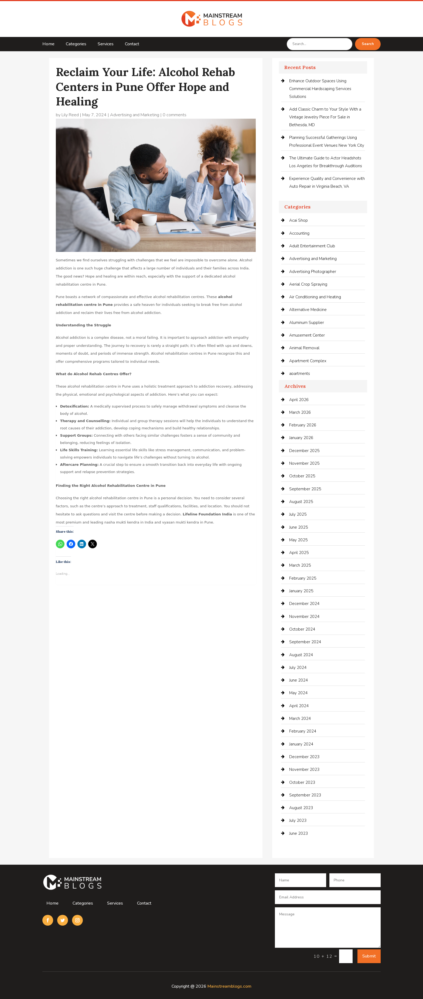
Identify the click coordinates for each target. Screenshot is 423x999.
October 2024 (302, 629)
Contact (132, 44)
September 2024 (305, 642)
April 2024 (299, 706)
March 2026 (300, 412)
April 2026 (299, 399)
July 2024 (297, 667)
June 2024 (298, 680)
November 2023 (304, 769)
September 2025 (305, 489)
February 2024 (302, 731)
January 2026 (301, 437)
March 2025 (300, 565)
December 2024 (304, 603)
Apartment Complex (307, 361)
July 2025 (297, 514)
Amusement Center (307, 335)
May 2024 (298, 693)
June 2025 (298, 527)
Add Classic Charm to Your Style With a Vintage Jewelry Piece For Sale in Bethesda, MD (325, 117)
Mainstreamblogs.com (229, 986)
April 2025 (299, 552)
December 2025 (304, 450)
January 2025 (301, 591)
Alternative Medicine (308, 309)
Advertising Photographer (312, 271)
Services (106, 44)
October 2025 (302, 476)
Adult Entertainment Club (312, 246)
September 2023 (305, 795)
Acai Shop (298, 220)
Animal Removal (304, 348)
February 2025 (302, 578)
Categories (76, 44)
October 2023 (302, 782)
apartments (299, 373)
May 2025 (298, 540)
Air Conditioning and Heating (315, 297)
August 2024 (301, 655)
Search (368, 44)
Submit (369, 956)
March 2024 (300, 718)
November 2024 (304, 616)
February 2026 (302, 425)
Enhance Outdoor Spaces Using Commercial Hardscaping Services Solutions (320, 88)
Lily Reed (70, 115)
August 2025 (301, 501)
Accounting (299, 233)
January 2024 (301, 744)
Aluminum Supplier (306, 322)
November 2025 (304, 463)
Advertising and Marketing (134, 115)
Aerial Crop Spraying (308, 284)
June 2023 (298, 833)
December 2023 (304, 756)
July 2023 (297, 820)
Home (48, 44)
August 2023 (301, 807)
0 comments (174, 115)
